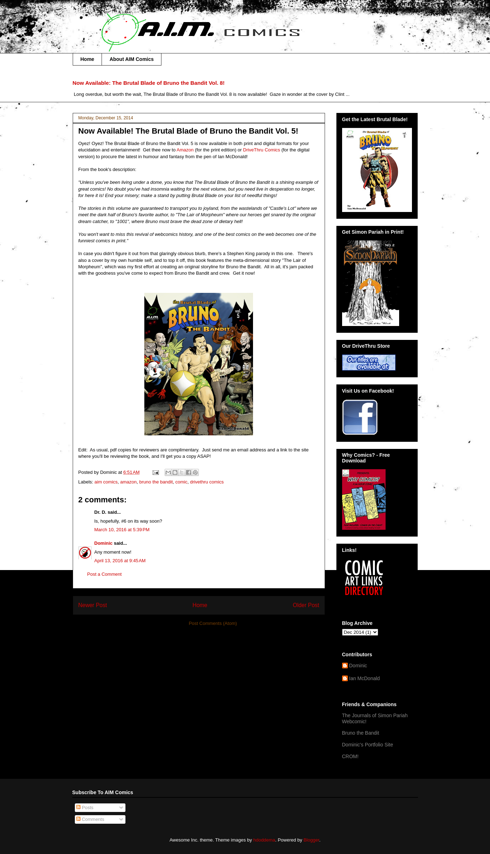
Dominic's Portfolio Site (367, 744)
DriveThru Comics (261, 149)
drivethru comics (207, 482)
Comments (90, 819)
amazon (128, 482)
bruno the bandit (156, 482)
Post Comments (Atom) (213, 623)
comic (181, 482)
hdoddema (264, 840)
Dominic (103, 543)
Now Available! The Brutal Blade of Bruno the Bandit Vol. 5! (188, 130)
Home (87, 59)
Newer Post (92, 605)
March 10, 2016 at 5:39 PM (122, 529)
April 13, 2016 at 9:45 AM (120, 560)
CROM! (350, 756)
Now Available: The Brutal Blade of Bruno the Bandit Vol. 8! (149, 83)
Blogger (311, 840)
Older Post (306, 605)
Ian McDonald (364, 678)
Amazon (185, 149)
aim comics (106, 482)
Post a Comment (104, 574)
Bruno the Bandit (360, 733)
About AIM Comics (131, 59)
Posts (84, 807)
